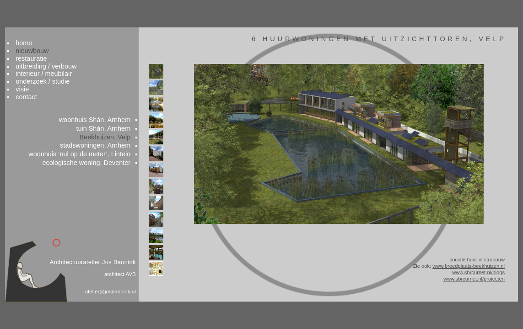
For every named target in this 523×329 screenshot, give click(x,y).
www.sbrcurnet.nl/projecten (458, 281)
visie (36, 76)
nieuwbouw (46, 34)
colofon (479, 313)
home (38, 26)
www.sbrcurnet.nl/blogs (463, 274)
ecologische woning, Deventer (93, 155)
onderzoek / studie (57, 68)
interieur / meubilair (58, 60)
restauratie (45, 43)
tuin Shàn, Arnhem (110, 118)
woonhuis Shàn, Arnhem (101, 109)
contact (40, 84)
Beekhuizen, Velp (112, 128)
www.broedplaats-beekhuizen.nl (452, 266)
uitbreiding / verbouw (61, 51)
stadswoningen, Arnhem (102, 137)
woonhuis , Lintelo (86, 146)
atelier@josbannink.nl (117, 294)
